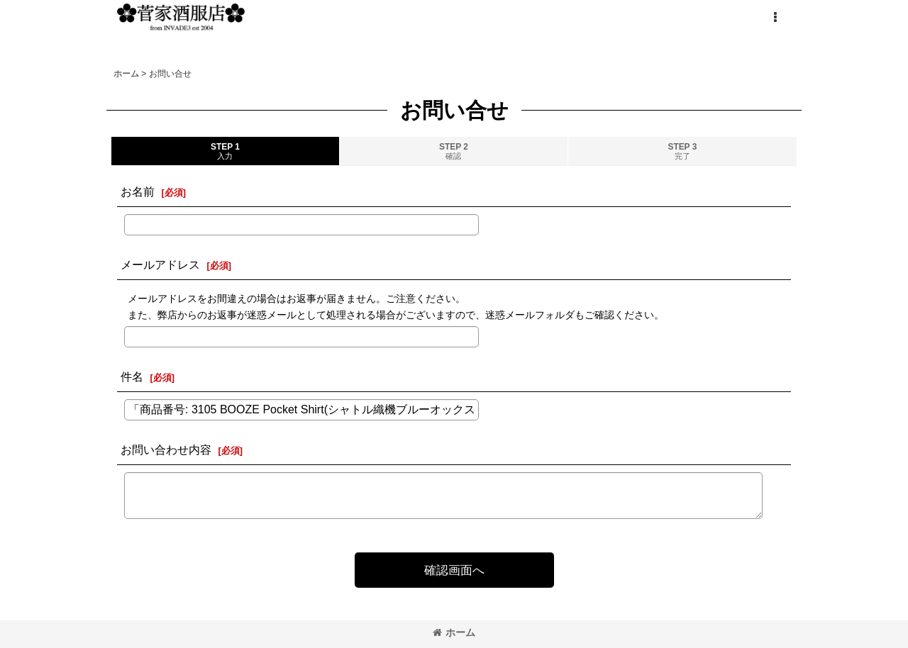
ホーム (454, 632)
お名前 (138, 191)
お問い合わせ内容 (166, 449)
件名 (132, 376)
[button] (774, 17)
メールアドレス (160, 264)
